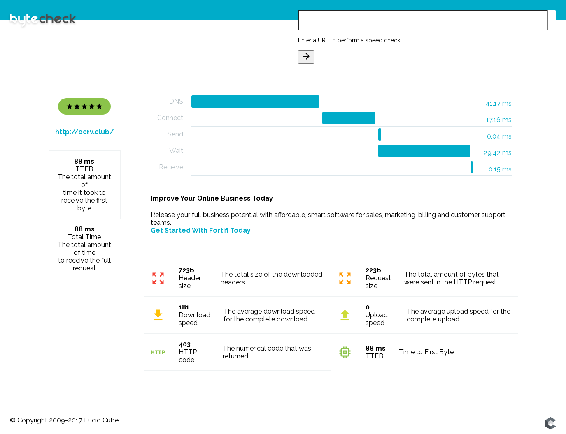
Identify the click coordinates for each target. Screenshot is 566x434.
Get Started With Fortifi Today (201, 230)
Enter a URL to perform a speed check (349, 40)
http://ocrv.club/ (84, 132)
